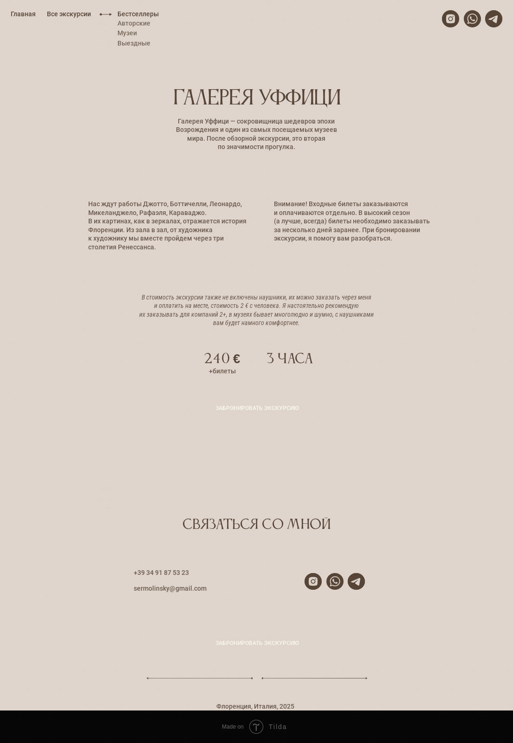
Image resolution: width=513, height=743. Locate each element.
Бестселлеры (138, 14)
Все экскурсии (69, 14)
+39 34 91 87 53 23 (161, 572)
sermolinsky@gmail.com (170, 588)
